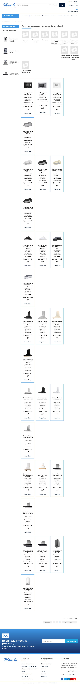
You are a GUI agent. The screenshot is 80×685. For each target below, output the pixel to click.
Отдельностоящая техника (29, 666)
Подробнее (27, 113)
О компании (45, 16)
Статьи (60, 16)
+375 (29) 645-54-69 (73, 2)
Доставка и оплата (34, 16)
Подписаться (71, 641)
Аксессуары (25, 676)
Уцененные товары (27, 679)
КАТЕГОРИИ (9, 16)
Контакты (74, 16)
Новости (53, 16)
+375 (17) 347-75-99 (73, 6)
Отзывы (66, 16)
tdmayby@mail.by (70, 675)
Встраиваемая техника (28, 664)
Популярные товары (9, 30)
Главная (24, 16)
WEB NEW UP (54, 683)
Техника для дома (26, 674)
